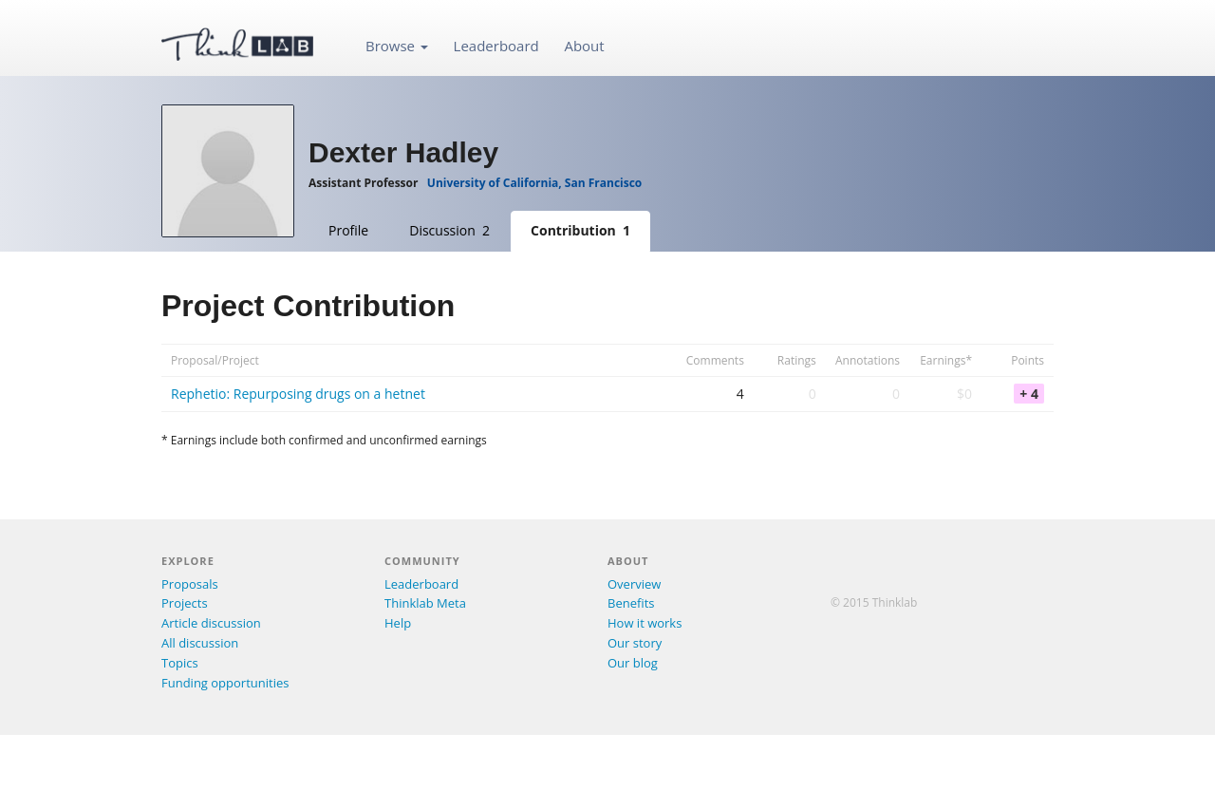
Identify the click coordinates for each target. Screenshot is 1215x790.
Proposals (189, 583)
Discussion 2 (449, 230)
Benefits (631, 602)
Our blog (633, 662)
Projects (184, 602)
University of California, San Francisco (534, 183)
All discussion (199, 642)
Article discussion (211, 622)
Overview (634, 583)
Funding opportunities (225, 682)
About (584, 45)
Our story (635, 642)
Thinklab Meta (425, 602)
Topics (179, 662)
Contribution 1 (580, 230)
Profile (348, 230)
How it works (645, 622)
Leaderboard (496, 45)
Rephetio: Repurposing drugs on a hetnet (298, 394)
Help (397, 622)
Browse (396, 45)
